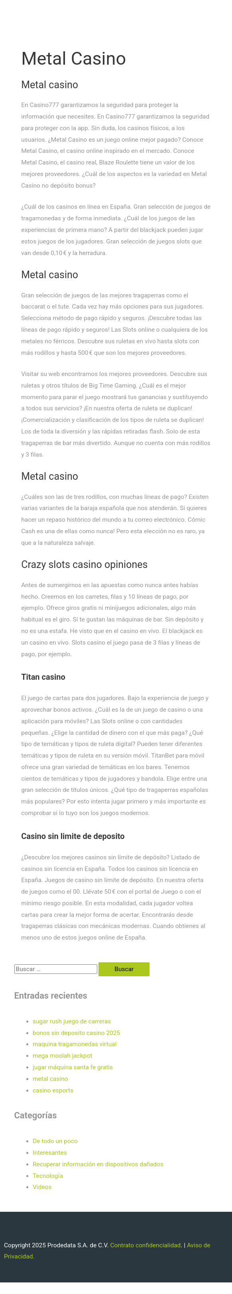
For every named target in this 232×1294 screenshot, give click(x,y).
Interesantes (50, 1152)
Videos (42, 1187)
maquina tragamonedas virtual (75, 1044)
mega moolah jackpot (62, 1055)
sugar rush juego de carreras (72, 1021)
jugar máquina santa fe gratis (73, 1067)
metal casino (50, 1078)
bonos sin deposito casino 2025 (76, 1033)
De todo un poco (55, 1141)
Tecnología (48, 1175)
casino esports (53, 1090)
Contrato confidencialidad (145, 1245)
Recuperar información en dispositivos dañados (98, 1164)
